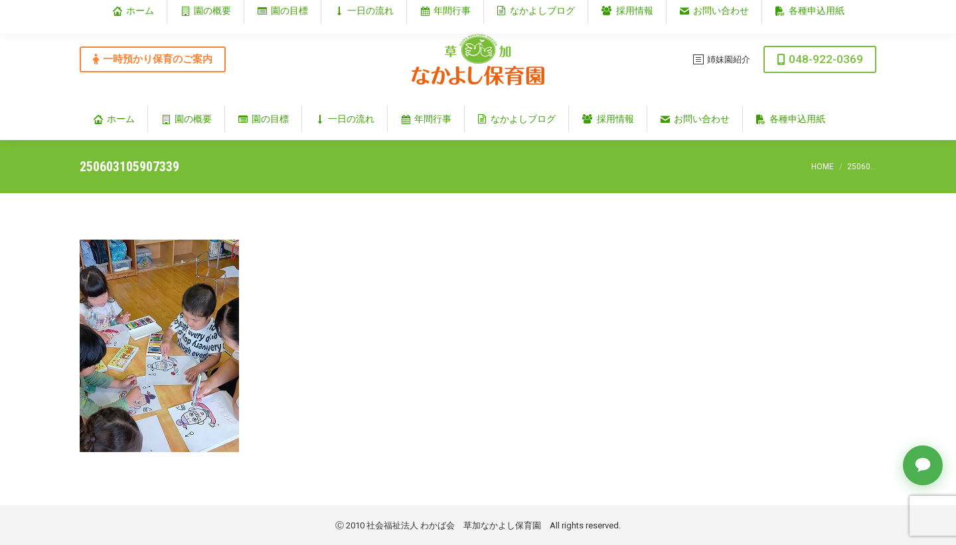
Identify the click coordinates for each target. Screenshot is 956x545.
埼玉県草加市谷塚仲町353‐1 (819, 11)
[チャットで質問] (923, 465)
